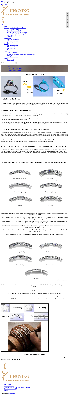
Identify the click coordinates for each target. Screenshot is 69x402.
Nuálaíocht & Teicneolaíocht (16, 68)
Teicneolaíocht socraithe (15, 70)
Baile (9, 66)
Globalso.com (11, 393)
